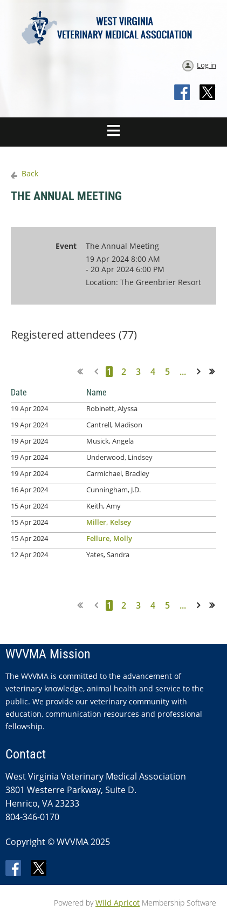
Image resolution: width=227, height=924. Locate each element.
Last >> (215, 371)
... (183, 371)
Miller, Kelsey (108, 522)
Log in (206, 65)
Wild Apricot (117, 902)
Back (30, 173)
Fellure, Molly (109, 538)
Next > (200, 371)
